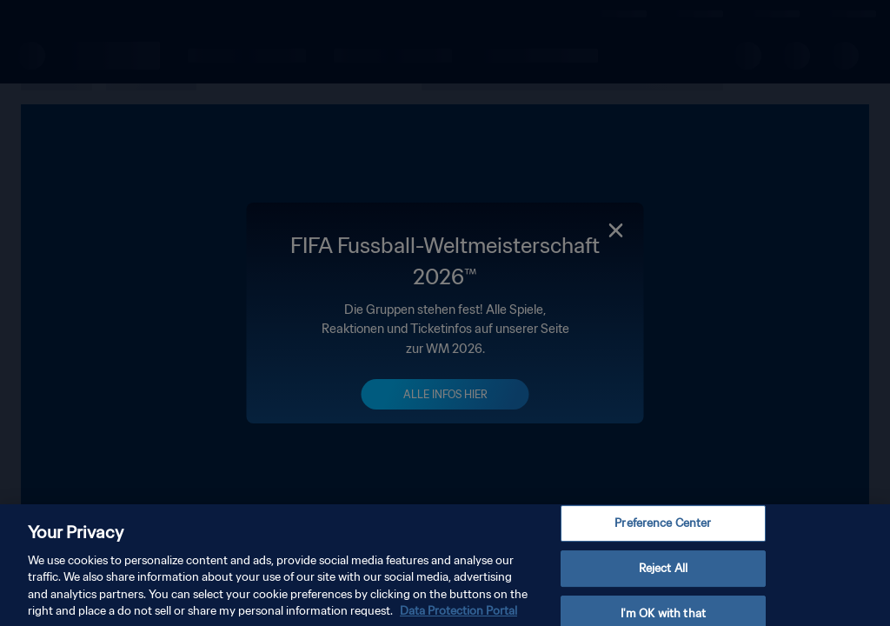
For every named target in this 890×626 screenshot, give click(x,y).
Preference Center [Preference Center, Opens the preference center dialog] (662, 531)
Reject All (663, 576)
